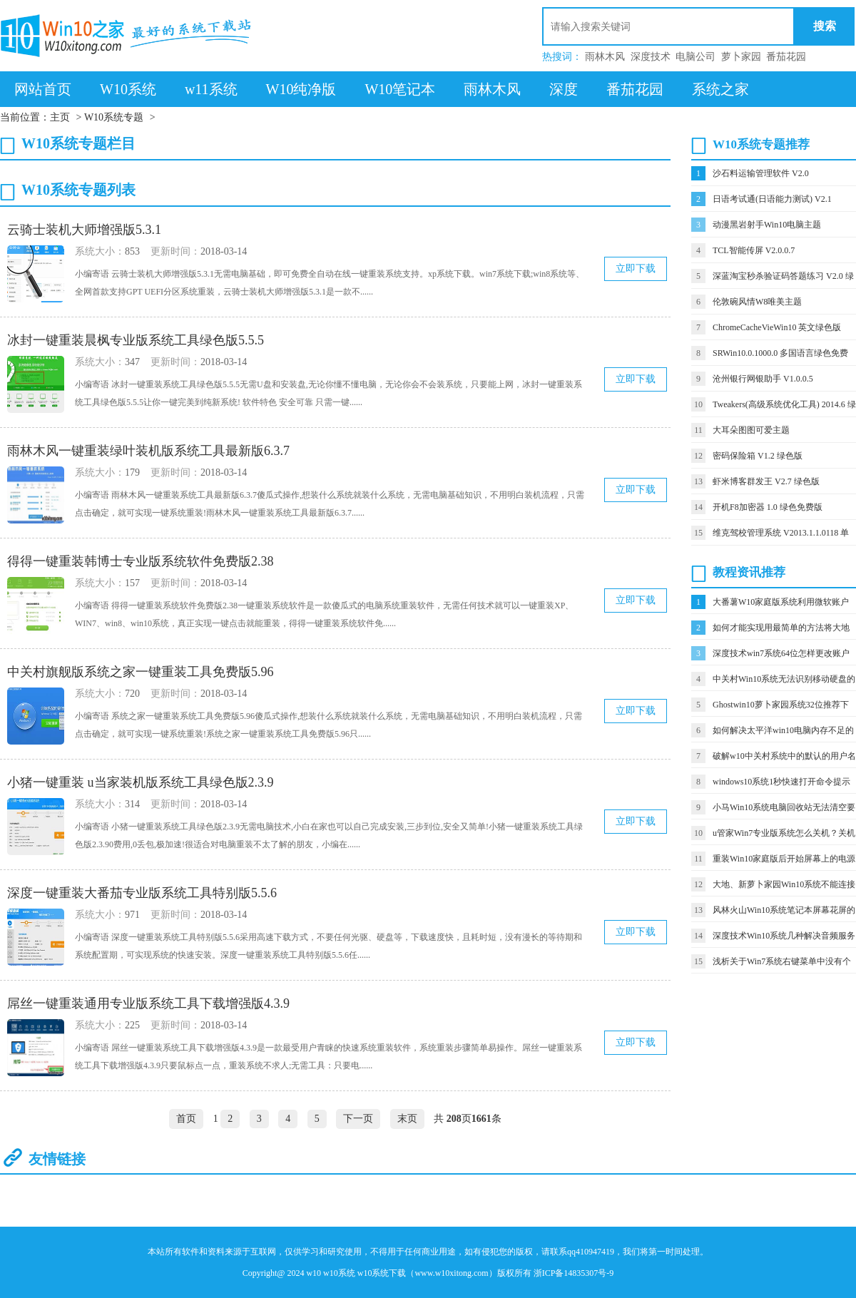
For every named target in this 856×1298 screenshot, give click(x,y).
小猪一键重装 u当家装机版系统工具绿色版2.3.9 (140, 782)
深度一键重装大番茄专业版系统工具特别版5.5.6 (142, 893)
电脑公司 (695, 56)
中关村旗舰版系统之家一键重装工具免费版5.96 (140, 672)
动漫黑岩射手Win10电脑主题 (767, 225)
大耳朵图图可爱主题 (751, 430)
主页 (60, 117)
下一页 (358, 1118)
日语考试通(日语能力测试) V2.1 (772, 199)
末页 (407, 1118)
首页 (186, 1118)
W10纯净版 (301, 89)
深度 (563, 89)
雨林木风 (605, 56)
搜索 (824, 26)
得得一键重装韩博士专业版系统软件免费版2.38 (140, 561)
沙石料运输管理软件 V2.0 (761, 173)
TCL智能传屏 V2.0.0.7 (754, 250)
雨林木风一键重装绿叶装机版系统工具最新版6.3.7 (148, 451)
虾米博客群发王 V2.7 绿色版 (766, 481)
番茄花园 (786, 56)
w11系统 (211, 89)
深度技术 (651, 56)
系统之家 (720, 89)
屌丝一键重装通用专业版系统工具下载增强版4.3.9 (148, 1003)
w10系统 (339, 1273)
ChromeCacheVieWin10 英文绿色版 (777, 327)
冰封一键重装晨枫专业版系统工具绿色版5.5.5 (135, 340)
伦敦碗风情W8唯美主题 (757, 302)
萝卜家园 (741, 56)
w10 (313, 1273)
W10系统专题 (113, 117)
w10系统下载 (382, 1273)
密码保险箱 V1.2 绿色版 (757, 456)
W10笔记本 (400, 89)
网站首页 (42, 89)
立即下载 (636, 268)
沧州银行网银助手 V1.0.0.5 (763, 379)
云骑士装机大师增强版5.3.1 (84, 230)
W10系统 (128, 89)
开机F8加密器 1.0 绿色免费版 (767, 507)
